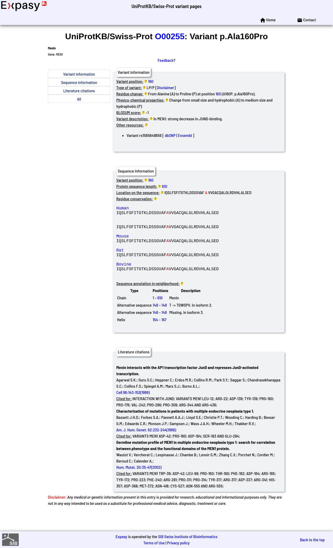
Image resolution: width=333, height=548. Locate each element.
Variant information (79, 73)
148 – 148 (160, 320)
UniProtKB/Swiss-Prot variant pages (166, 6)
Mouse (153, 243)
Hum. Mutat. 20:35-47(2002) (139, 482)
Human (153, 209)
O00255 (169, 36)
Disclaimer (165, 87)
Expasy (121, 536)
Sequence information (79, 82)
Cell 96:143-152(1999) (133, 407)
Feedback (166, 60)
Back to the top (312, 539)
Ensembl (185, 135)
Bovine (153, 277)
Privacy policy (178, 542)
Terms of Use (154, 542)
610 (164, 186)
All (79, 98)
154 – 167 (159, 335)
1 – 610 (158, 313)
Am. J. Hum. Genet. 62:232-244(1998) (146, 445)
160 (150, 81)
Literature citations (79, 90)
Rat (153, 260)
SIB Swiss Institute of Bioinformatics (187, 536)
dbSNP (170, 135)
